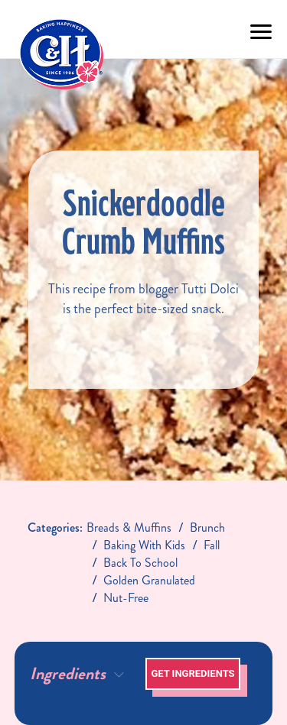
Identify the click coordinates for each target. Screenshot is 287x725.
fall (212, 545)
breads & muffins (128, 527)
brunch (207, 527)
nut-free (125, 598)
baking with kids (144, 545)
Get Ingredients (192, 673)
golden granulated (149, 580)
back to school (140, 562)
